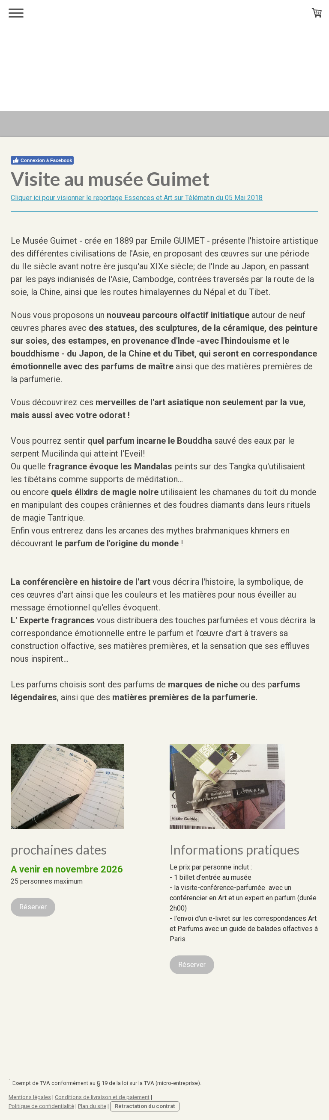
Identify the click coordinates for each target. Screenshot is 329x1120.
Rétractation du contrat (145, 1106)
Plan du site (92, 1106)
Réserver (33, 907)
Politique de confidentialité (41, 1106)
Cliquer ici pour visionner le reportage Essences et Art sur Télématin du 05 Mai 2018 (137, 198)
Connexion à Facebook (42, 160)
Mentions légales (30, 1097)
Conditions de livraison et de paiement (102, 1097)
